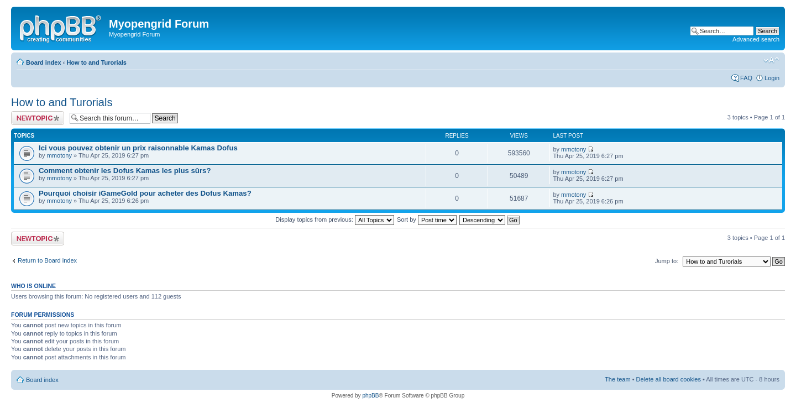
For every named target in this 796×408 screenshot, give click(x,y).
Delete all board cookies (668, 379)
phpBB (370, 396)
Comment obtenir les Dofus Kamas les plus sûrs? (125, 170)
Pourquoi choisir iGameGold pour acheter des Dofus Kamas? (145, 193)
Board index (43, 62)
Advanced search (755, 39)
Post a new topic (37, 118)
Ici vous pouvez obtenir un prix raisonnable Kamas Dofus (138, 148)
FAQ (746, 78)
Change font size (771, 60)
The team (617, 379)
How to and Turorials (96, 62)
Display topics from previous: (334, 219)
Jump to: (666, 261)
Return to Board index (47, 260)
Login (771, 78)
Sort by (427, 219)
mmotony (59, 155)
